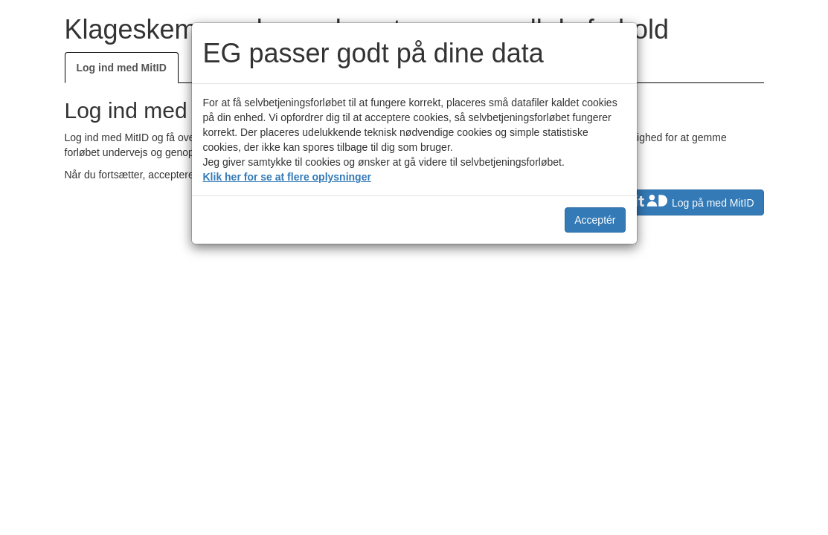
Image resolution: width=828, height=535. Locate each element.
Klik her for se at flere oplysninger (287, 177)
